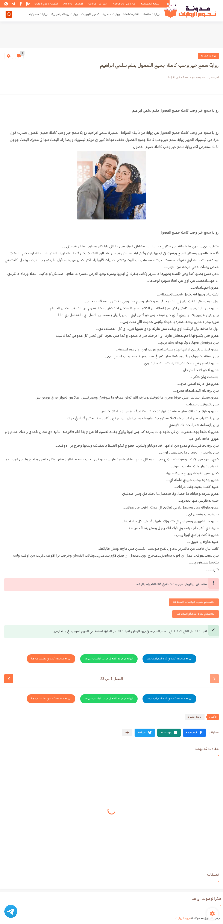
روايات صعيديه (38, 14)
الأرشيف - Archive (73, 4)
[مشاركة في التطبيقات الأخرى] (127, 732)
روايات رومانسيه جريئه (64, 14)
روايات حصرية (111, 14)
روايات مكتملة (151, 14)
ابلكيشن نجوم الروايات (46, 4)
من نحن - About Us (124, 4)
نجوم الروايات (183, 918)
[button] (194, 733)
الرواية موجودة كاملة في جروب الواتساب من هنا (109, 658)
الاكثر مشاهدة (131, 14)
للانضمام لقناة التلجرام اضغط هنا (195, 614)
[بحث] (9, 14)
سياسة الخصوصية (150, 4)
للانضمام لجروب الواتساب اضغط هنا (193, 602)
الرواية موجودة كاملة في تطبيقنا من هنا (51, 658)
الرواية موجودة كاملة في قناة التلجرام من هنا (169, 658)
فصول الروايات (90, 14)
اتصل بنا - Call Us (97, 4)
